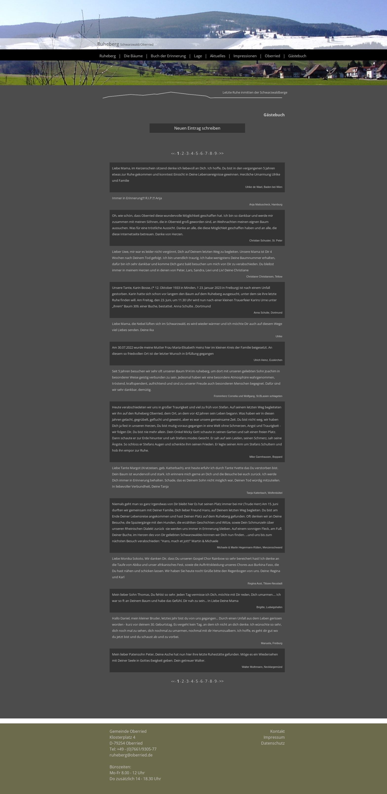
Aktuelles (217, 55)
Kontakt (277, 731)
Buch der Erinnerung (168, 55)
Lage (198, 55)
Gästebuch (297, 55)
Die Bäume (133, 55)
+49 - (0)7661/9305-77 (136, 749)
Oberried (272, 55)
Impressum (274, 737)
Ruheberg (107, 55)
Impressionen (245, 55)
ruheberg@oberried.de (131, 755)
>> (221, 153)
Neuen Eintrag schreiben (197, 128)
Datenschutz (273, 743)
